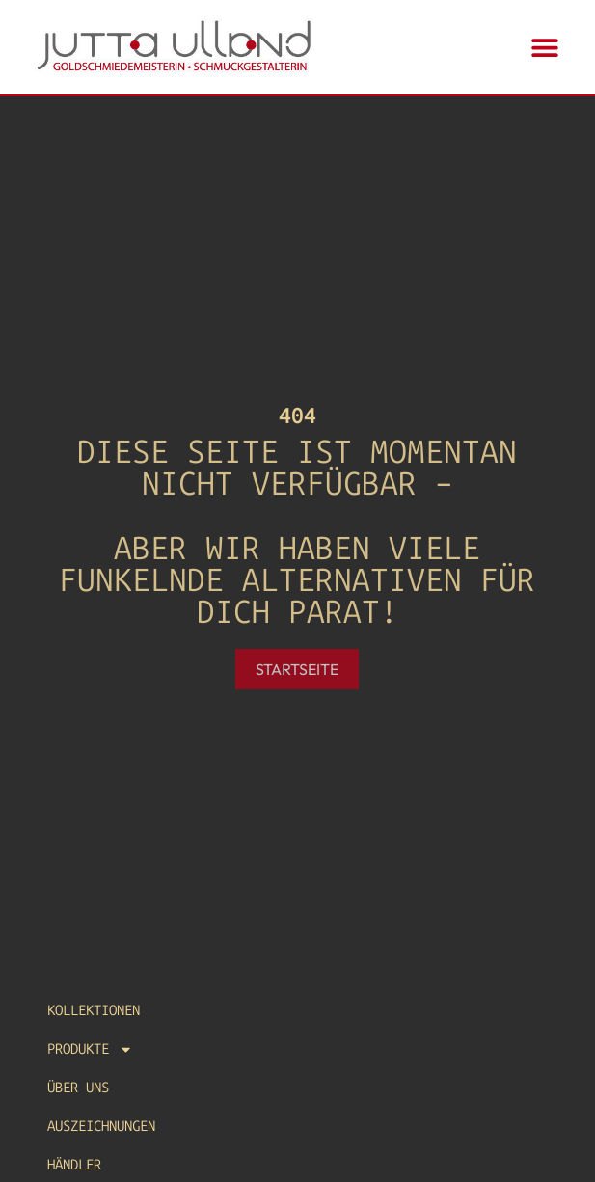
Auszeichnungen (101, 1126)
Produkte (90, 1049)
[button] (545, 47)
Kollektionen (93, 1010)
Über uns (78, 1087)
